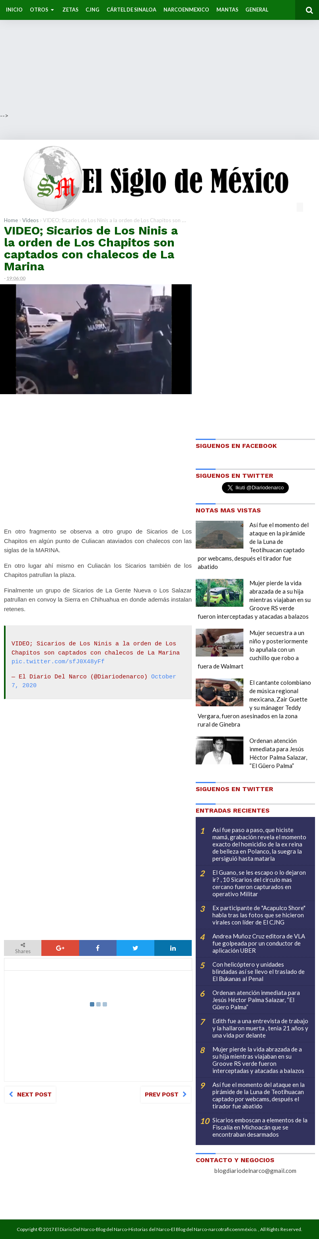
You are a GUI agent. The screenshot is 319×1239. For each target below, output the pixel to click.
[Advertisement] (159, 55)
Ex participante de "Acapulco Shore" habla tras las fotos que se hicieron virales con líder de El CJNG (258, 915)
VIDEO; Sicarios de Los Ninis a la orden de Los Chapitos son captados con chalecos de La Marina (91, 248)
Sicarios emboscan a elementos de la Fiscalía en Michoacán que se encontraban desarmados (259, 1127)
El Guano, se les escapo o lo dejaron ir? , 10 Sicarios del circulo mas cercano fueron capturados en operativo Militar (259, 883)
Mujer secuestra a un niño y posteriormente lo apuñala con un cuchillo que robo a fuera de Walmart (253, 649)
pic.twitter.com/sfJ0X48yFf (58, 662)
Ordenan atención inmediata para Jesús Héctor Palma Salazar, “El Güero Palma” (256, 999)
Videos (30, 220)
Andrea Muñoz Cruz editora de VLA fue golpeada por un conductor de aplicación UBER (258, 943)
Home (11, 220)
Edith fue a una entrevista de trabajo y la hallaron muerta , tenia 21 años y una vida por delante (260, 1028)
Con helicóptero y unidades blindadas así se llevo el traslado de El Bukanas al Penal (258, 971)
